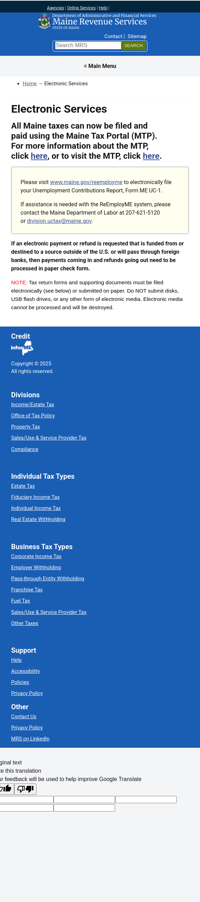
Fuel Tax (20, 601)
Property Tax (25, 427)
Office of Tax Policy (33, 416)
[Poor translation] (25, 789)
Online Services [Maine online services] (81, 8)
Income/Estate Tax (32, 404)
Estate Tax (23, 486)
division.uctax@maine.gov (59, 221)
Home (30, 83)
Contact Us (24, 716)
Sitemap (137, 36)
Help (16, 660)
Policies (20, 682)
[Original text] (146, 799)
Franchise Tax (27, 590)
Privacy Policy (27, 693)
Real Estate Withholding (38, 519)
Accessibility (25, 671)
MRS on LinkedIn (30, 739)
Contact (113, 36)
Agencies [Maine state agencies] (55, 8)
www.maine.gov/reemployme (86, 182)
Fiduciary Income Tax (35, 497)
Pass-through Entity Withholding (47, 578)
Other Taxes (24, 623)
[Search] (133, 46)
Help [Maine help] (103, 8)
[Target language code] (84, 799)
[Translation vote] (84, 808)
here (39, 156)
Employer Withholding (36, 567)
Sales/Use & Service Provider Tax (49, 438)
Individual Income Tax (36, 508)
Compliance (24, 449)
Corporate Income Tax (36, 556)
